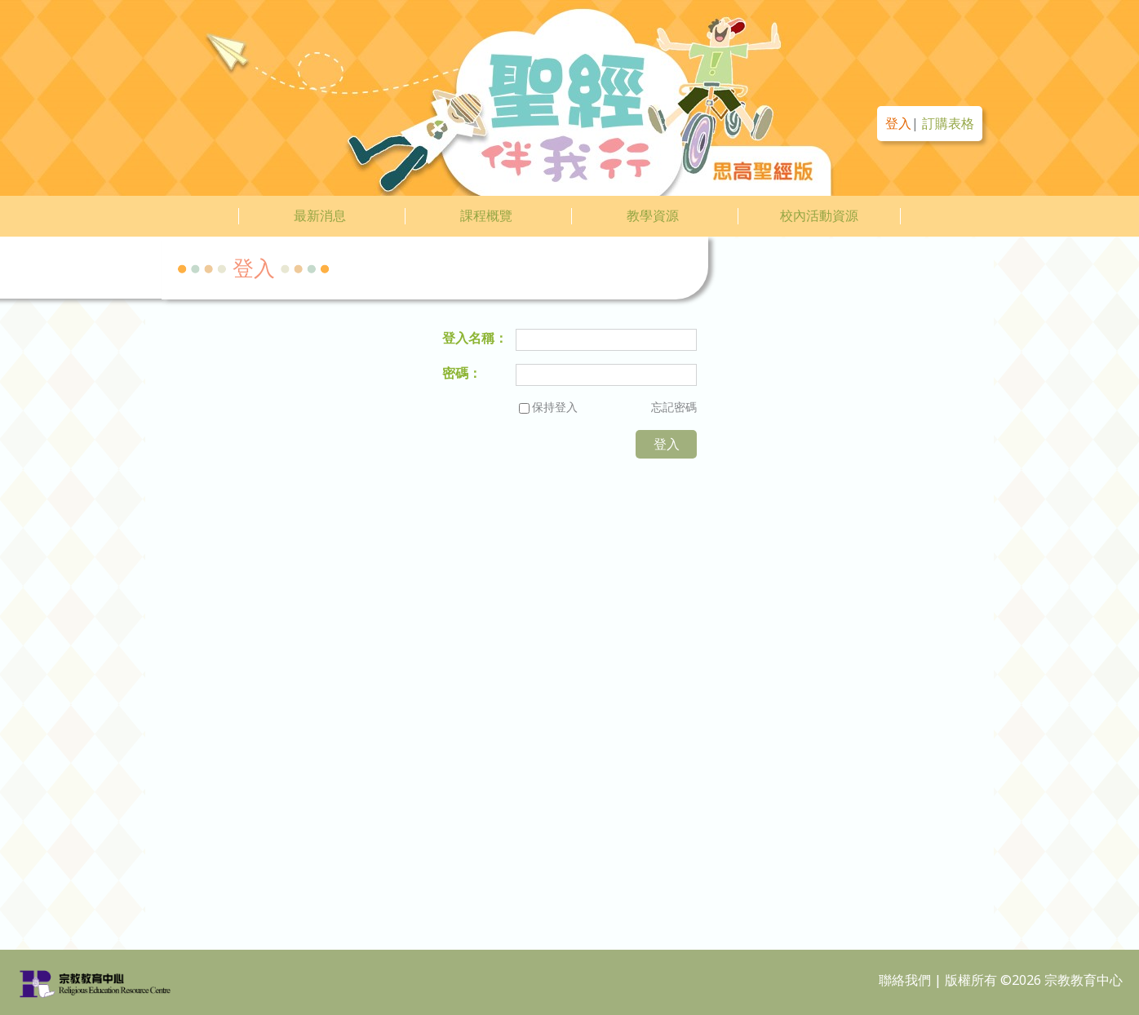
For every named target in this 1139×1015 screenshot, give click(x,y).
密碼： (461, 373)
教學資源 (653, 215)
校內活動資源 (819, 215)
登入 (898, 123)
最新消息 (320, 215)
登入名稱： (474, 338)
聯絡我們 (905, 980)
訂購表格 (948, 123)
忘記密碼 (674, 406)
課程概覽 (486, 215)
